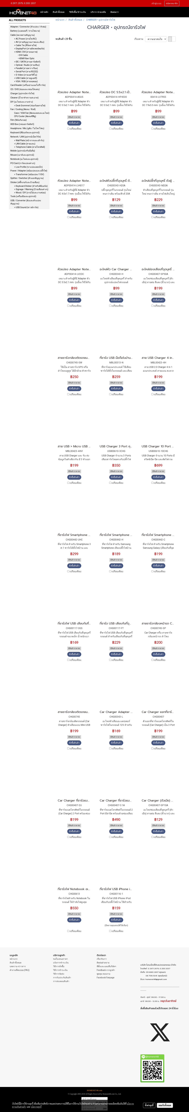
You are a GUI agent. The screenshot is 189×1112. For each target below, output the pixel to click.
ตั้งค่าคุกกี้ (149, 1105)
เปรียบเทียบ (75, 128)
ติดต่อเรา (114, 12)
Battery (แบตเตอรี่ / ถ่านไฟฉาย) (25, 31)
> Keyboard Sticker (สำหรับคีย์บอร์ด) (31, 186)
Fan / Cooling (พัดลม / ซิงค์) (23, 109)
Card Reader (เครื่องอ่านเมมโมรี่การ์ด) (28, 85)
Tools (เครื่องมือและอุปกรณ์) (23, 196)
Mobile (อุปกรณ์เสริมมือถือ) (22, 151)
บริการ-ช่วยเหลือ (98, 12)
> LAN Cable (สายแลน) (24, 144)
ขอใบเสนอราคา (60, 959)
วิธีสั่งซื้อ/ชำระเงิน (77, 12)
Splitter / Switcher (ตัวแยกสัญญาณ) (27, 178)
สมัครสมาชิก (172, 3)
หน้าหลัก (44, 12)
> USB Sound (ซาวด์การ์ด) (26, 207)
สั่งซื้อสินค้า (74, 123)
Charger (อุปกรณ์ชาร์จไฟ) (22, 93)
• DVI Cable (23, 55)
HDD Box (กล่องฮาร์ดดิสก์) (22, 124)
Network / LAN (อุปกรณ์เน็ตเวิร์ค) (25, 136)
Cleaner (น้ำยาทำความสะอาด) (24, 97)
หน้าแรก (13, 959)
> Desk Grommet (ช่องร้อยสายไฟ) (29, 105)
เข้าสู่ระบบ (156, 3)
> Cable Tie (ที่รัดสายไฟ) (25, 45)
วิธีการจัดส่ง (58, 974)
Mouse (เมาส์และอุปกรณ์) (22, 155)
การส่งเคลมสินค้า (61, 981)
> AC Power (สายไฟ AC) (25, 39)
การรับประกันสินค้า (62, 977)
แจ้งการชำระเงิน (61, 962)
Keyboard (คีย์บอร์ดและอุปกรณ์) (25, 132)
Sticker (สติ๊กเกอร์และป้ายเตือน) (24, 182)
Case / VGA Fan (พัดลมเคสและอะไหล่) (31, 113)
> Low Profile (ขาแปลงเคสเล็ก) (28, 167)
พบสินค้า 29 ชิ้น (64, 39)
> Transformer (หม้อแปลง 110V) (29, 174)
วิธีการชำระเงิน (60, 970)
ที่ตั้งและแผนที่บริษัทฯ (106, 966)
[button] (123, 12)
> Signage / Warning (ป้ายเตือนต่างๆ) (31, 189)
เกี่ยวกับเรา (102, 959)
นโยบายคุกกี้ (36, 1106)
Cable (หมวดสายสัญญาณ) (22, 35)
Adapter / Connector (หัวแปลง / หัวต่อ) (28, 26)
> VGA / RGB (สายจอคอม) (26, 81)
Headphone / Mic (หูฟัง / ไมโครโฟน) (27, 128)
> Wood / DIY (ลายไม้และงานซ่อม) (30, 192)
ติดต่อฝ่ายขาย (103, 962)
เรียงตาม (139, 39)
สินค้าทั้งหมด (58, 12)
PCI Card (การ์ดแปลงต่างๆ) (22, 163)
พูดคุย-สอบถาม (103, 974)
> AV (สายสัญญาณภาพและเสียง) (29, 42)
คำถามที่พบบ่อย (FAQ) (19, 970)
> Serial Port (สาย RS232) (26, 71)
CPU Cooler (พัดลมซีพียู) (25, 116)
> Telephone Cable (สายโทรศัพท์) (29, 147)
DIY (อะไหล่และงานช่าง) (21, 102)
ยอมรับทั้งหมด (165, 1105)
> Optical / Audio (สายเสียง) (27, 65)
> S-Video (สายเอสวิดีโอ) (25, 75)
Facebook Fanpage (105, 977)
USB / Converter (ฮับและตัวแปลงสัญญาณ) (25, 202)
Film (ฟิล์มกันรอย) (18, 120)
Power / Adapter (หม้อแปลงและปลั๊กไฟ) (28, 170)
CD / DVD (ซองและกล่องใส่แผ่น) (25, 89)
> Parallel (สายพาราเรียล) (26, 68)
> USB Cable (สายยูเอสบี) (25, 78)
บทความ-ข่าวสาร (18, 966)
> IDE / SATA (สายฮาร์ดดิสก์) (27, 62)
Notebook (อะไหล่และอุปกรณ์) (24, 159)
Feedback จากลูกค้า (106, 970)
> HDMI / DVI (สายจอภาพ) (26, 52)
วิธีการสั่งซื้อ (58, 966)
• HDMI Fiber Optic (26, 58)
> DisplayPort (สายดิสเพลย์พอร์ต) (29, 48)
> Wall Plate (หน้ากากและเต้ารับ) (29, 140)
